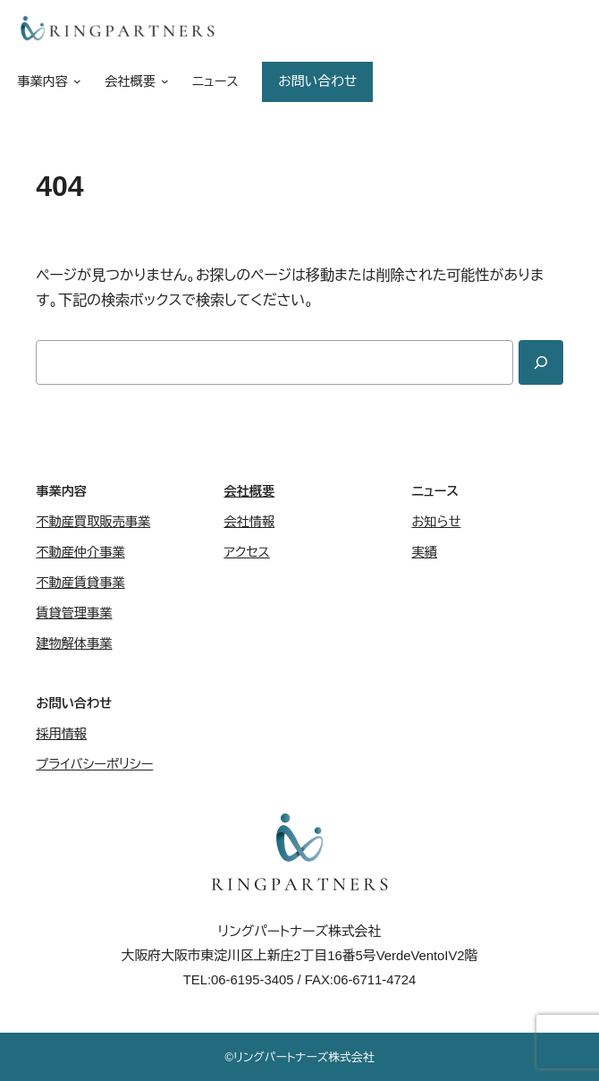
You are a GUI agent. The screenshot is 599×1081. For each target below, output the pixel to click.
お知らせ (435, 522)
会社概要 (249, 491)
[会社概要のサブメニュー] (162, 82)
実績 (423, 552)
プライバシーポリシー (94, 764)
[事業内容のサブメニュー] (74, 82)
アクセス (246, 552)
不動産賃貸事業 (80, 582)
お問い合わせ (317, 81)
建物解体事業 (74, 643)
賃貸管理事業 (74, 613)
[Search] (541, 362)
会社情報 (249, 522)
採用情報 (61, 734)
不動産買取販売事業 (93, 522)
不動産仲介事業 (80, 552)
